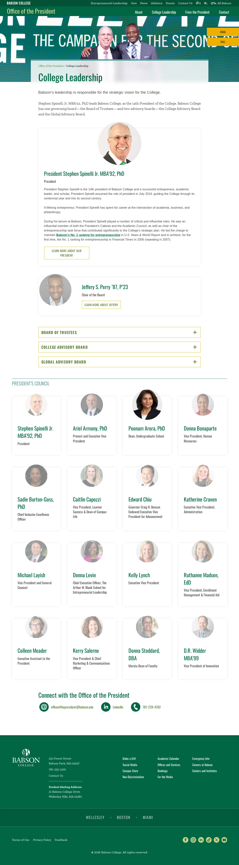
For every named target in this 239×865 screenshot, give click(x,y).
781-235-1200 (57, 769)
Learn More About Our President (66, 253)
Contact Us (185, 3)
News (144, 3)
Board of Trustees (119, 332)
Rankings (163, 771)
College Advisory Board (119, 347)
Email (223, 32)
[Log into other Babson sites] (198, 3)
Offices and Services (169, 764)
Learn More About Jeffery (101, 304)
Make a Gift (129, 758)
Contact (224, 12)
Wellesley (95, 817)
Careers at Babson (202, 764)
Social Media (130, 764)
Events (170, 3)
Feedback (61, 840)
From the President (197, 12)
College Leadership (164, 12)
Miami (148, 817)
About (138, 12)
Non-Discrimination (133, 777)
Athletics (156, 3)
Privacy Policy (42, 840)
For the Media (165, 777)
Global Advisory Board (119, 362)
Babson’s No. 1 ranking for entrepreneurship (88, 235)
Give (134, 3)
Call (222, 42)
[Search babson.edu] (205, 3)
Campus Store (130, 771)
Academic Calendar (168, 758)
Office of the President (31, 10)
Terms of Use (20, 840)
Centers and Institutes (204, 771)
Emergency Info (201, 758)
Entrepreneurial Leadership (109, 3)
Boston (123, 817)
